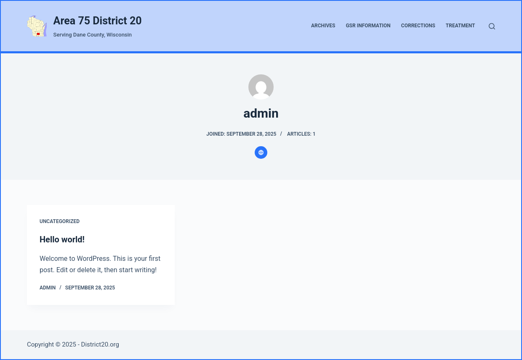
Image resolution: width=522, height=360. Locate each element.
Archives (323, 26)
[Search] (492, 26)
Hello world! (62, 239)
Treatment (460, 26)
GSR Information (368, 26)
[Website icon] (261, 152)
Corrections (418, 26)
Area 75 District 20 (97, 21)
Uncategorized (60, 221)
